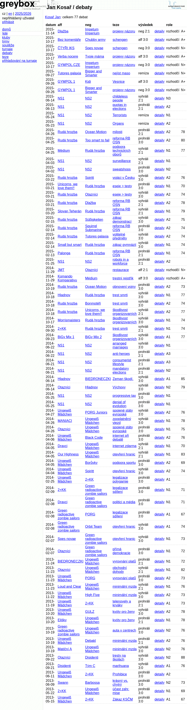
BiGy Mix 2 (93, 337)
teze (5, 57)
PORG (90, 514)
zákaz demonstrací (122, 219)
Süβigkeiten (94, 219)
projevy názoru (124, 31)
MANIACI (65, 421)
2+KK (62, 328)
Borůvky (91, 463)
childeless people (120, 98)
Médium (64, 150)
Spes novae (94, 48)
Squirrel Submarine (93, 228)
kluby (6, 37)
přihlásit (8, 22)
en (10, 13)
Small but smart (69, 245)
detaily (159, 31)
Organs (118, 123)
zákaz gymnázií (124, 245)
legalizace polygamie (120, 479)
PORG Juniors (96, 412)
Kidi (88, 81)
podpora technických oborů (122, 150)
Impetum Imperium (92, 31)
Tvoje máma (94, 56)
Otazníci (91, 194)
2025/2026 (23, 13)
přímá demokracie (121, 551)
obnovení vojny (124, 286)
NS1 (61, 98)
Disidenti (91, 657)
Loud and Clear (69, 586)
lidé (5, 33)
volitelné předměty (120, 236)
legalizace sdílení (120, 490)
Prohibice (120, 674)
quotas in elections (120, 106)
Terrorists (120, 115)
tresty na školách (119, 657)
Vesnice (119, 81)
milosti (117, 132)
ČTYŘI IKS (66, 48)
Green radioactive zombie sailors (96, 489)
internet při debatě (121, 437)
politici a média (124, 502)
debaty (7, 53)
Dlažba (63, 31)
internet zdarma (124, 446)
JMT (61, 270)
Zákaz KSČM (123, 699)
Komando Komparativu (67, 278)
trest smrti (120, 295)
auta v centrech (124, 630)
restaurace (121, 270)
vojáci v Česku (124, 177)
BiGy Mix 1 (66, 337)
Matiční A (65, 649)
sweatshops (122, 169)
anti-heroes (121, 354)
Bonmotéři (93, 303)
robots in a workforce (121, 261)
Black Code (94, 437)
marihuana (121, 666)
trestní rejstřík (123, 278)
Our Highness (68, 454)
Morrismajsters (69, 320)
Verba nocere (68, 56)
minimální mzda (125, 586)
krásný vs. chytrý (120, 682)
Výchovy (119, 387)
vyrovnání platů (124, 561)
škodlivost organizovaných (125, 312)
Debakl (90, 641)
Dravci (62, 446)
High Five (92, 595)
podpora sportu (124, 463)
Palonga (64, 253)
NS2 (88, 98)
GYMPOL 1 (66, 81)
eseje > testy (122, 186)
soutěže (8, 45)
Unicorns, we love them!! (67, 186)
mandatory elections (121, 370)
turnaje (7, 49)
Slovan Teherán (69, 211)
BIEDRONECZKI (98, 379)
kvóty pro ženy (124, 611)
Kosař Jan (52, 17)
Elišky (62, 620)
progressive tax (124, 395)
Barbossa (92, 682)
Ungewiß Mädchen (65, 412)
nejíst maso (121, 73)
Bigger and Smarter (93, 73)
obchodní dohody (120, 570)
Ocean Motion (96, 132)
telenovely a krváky (122, 603)
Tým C (90, 666)
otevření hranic (124, 454)
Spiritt (89, 177)
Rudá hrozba (67, 132)
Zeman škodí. (123, 379)
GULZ (89, 611)
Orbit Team (93, 526)
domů (6, 29)
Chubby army (95, 39)
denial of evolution (119, 404)
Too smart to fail (97, 140)
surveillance (122, 161)
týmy (5, 41)
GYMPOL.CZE (69, 65)
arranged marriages (120, 345)
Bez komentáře (69, 39)
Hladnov (64, 295)
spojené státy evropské (123, 412)
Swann (63, 682)
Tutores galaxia (69, 73)
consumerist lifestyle (122, 362)
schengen (120, 39)
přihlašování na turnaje (19, 61)
